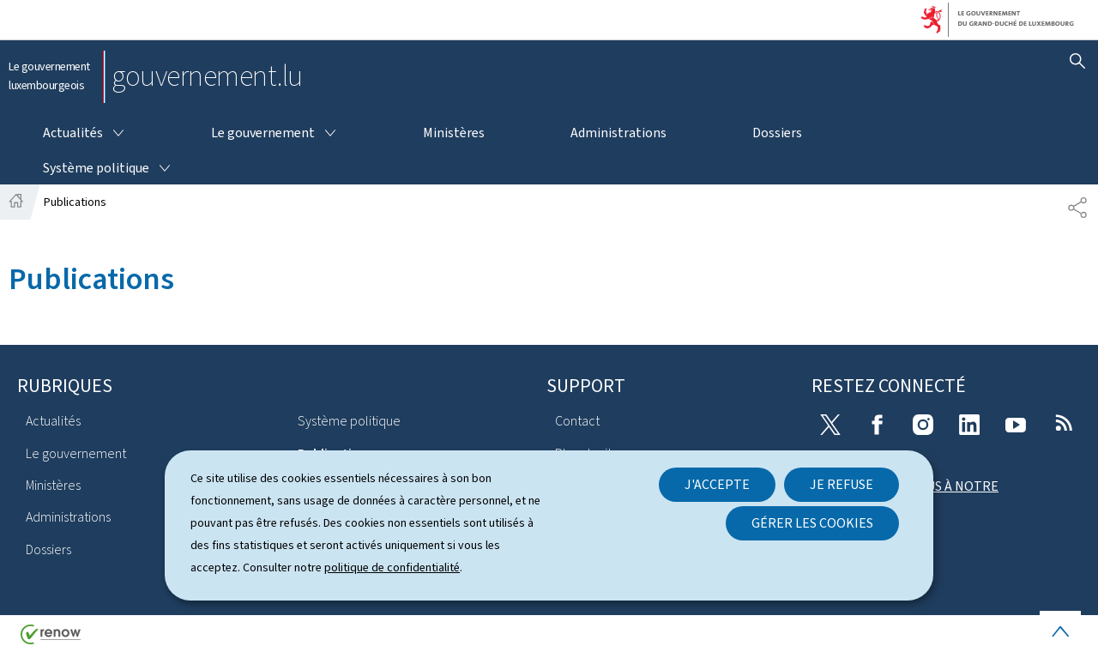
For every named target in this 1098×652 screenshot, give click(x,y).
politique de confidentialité (392, 567)
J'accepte (717, 484)
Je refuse (841, 484)
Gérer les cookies (812, 523)
